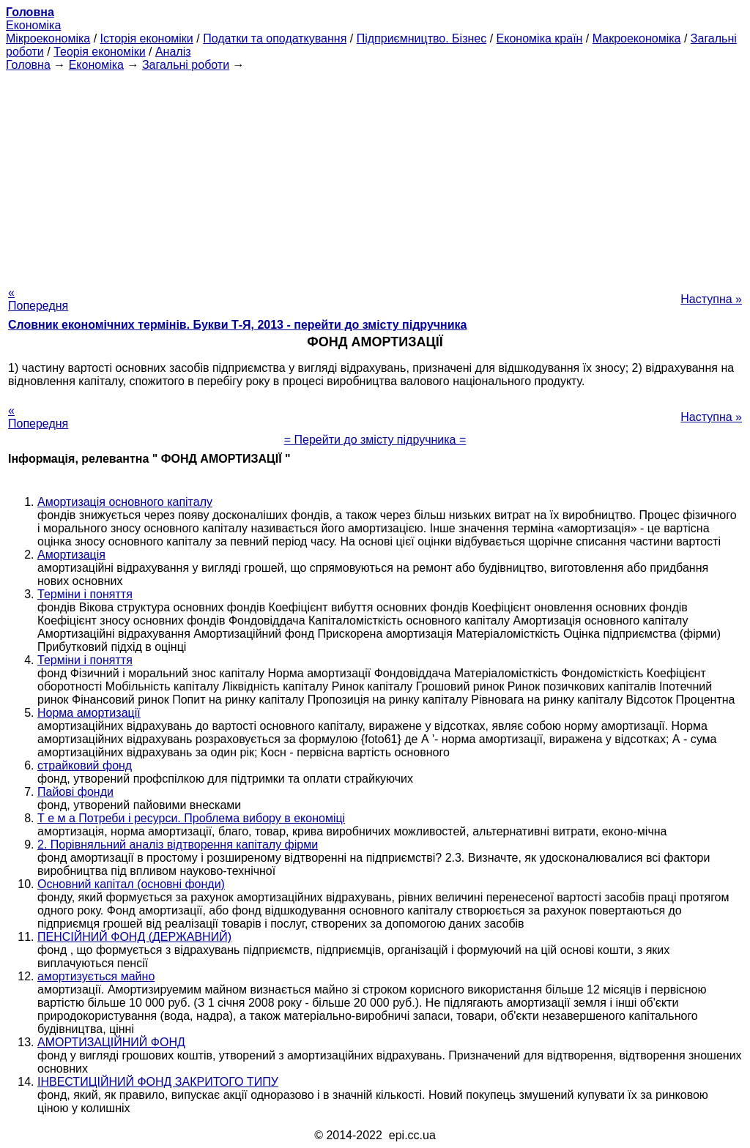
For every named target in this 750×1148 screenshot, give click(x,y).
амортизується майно (96, 976)
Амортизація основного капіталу (124, 502)
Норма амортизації (89, 713)
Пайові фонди (75, 792)
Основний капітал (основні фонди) (131, 884)
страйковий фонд (84, 765)
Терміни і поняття (85, 594)
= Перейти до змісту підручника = (375, 439)
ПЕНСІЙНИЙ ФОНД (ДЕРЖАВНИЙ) (134, 937)
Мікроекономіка (48, 38)
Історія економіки (146, 38)
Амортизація (71, 554)
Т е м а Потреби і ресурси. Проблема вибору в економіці (191, 818)
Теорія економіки (99, 51)
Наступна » (711, 299)
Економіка (33, 25)
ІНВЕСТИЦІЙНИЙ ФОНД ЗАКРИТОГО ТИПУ (157, 1082)
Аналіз (173, 51)
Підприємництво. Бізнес (422, 38)
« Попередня (38, 299)
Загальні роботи (185, 65)
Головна (28, 65)
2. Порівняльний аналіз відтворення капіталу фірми (177, 844)
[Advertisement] (375, 174)
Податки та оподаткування (274, 38)
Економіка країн (540, 38)
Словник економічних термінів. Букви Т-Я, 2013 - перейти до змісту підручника (237, 324)
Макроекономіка (637, 38)
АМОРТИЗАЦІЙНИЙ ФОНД (111, 1042)
